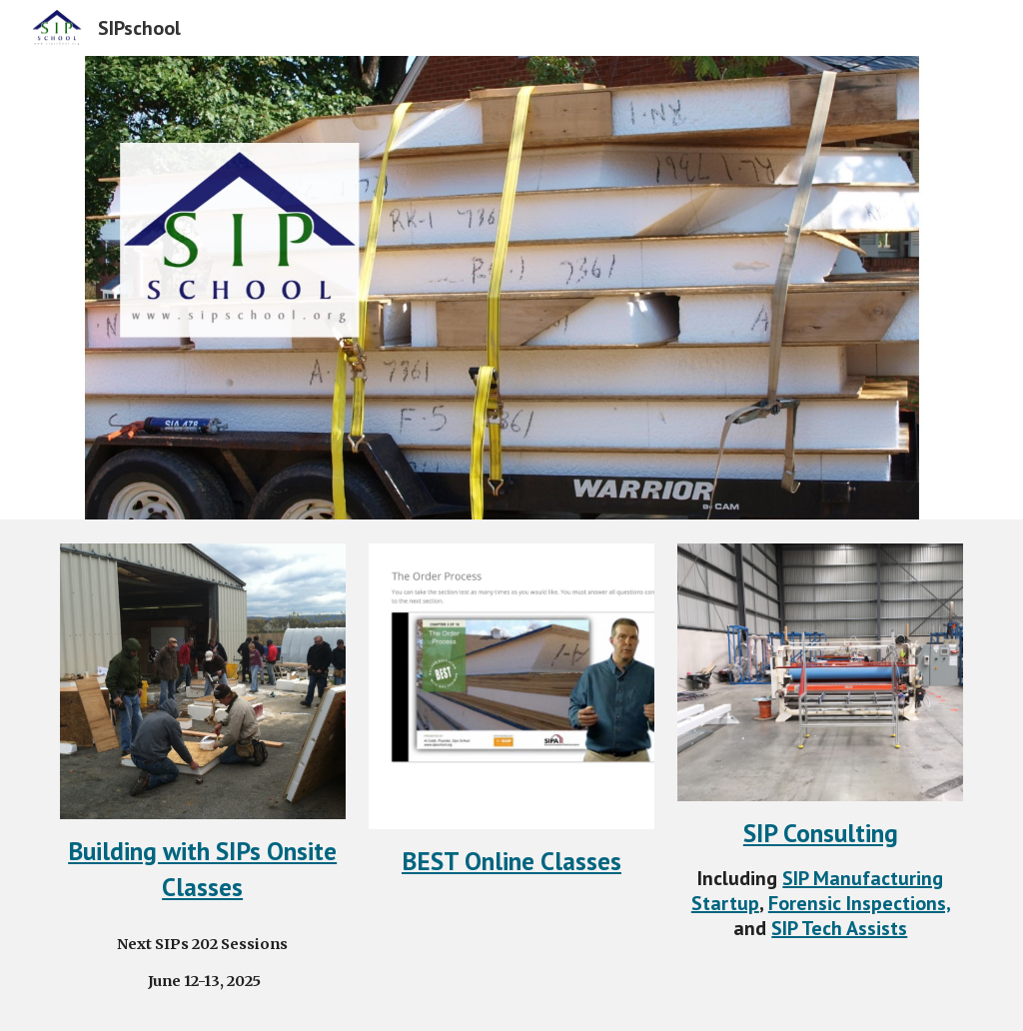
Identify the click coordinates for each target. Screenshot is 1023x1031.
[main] (203, 868)
